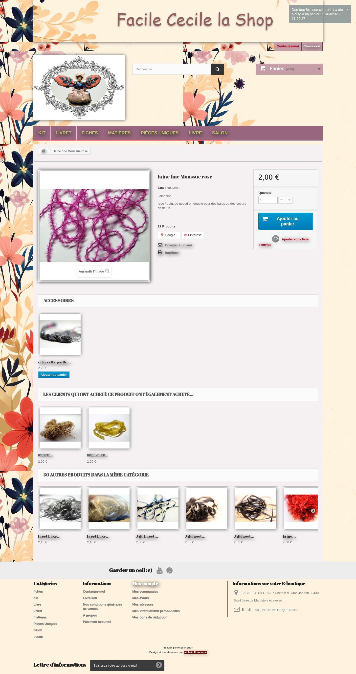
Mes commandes (145, 591)
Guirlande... (46, 455)
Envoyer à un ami (178, 245)
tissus (38, 636)
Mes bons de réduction (149, 617)
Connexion (312, 46)
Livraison (90, 598)
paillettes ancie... (250, 361)
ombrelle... (192, 455)
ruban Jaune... (244, 455)
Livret (63, 133)
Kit (41, 133)
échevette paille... (299, 361)
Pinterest (192, 235)
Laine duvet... (145, 455)
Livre (195, 133)
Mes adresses (142, 604)
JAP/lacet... (195, 536)
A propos (90, 615)
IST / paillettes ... (53, 361)
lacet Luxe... (49, 536)
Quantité (264, 193)
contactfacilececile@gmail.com (275, 609)
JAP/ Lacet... (147, 536)
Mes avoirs (140, 598)
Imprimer (172, 252)
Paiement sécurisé (97, 622)
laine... (289, 536)
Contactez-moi (288, 46)
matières (119, 133)
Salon (220, 133)
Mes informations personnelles (155, 611)
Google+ (169, 235)
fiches (90, 133)
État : (162, 188)
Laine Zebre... (97, 455)
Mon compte (145, 583)
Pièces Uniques (160, 133)
